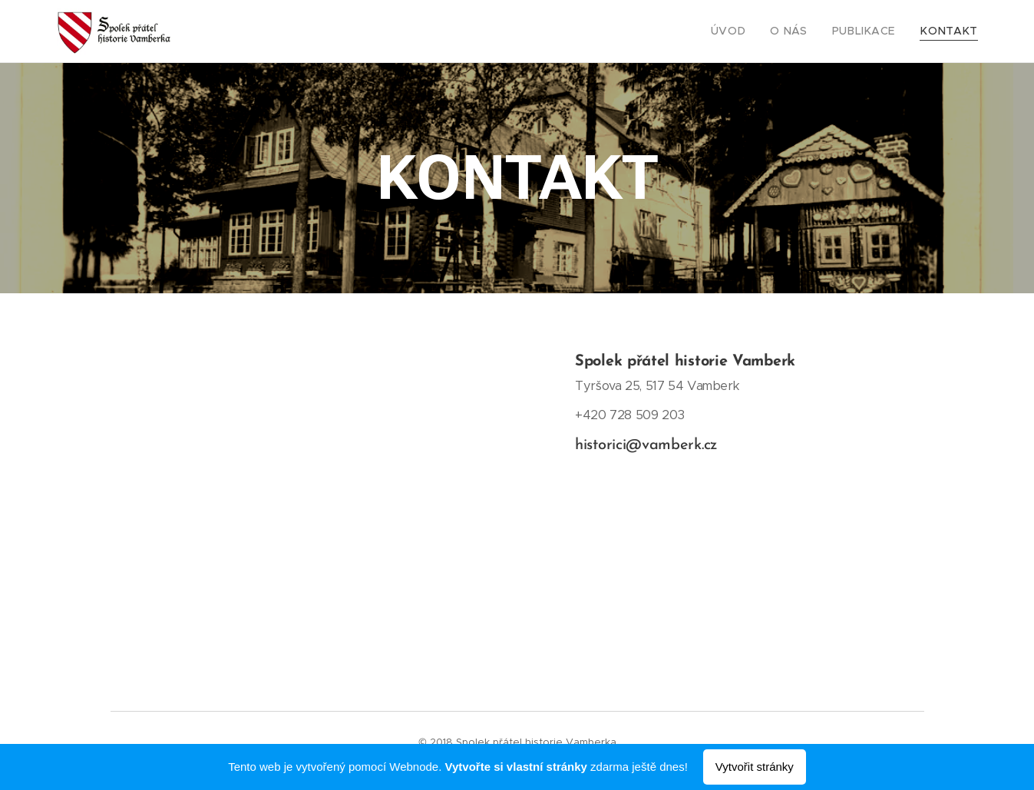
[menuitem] (751, 31)
